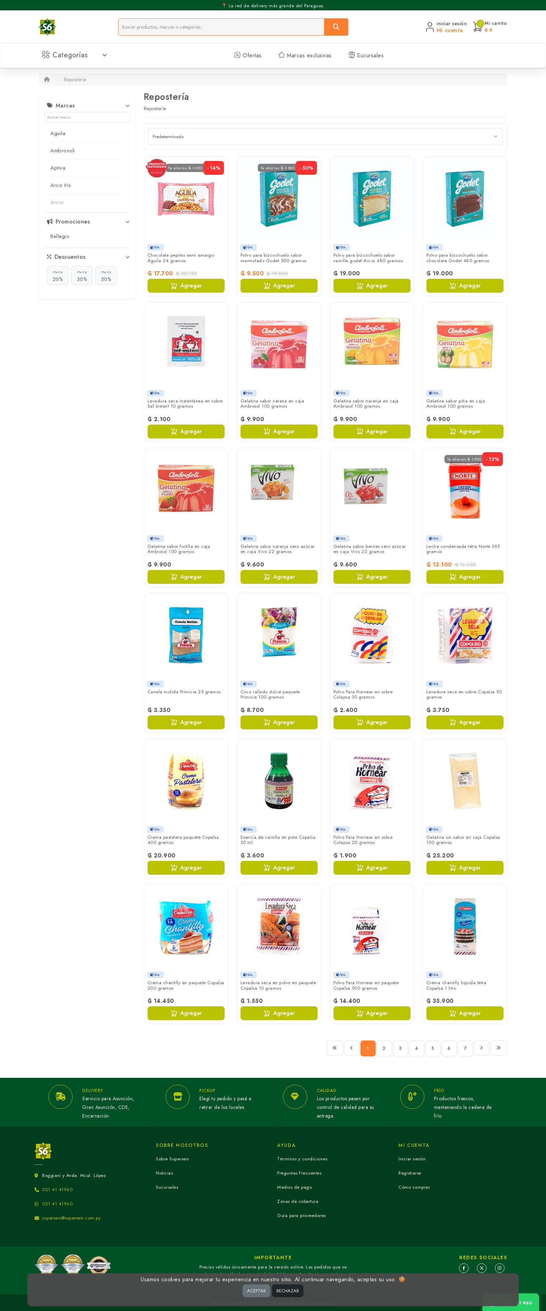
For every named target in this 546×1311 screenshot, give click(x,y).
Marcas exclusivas (305, 55)
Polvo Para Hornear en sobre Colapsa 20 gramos (363, 840)
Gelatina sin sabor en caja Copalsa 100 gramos (463, 840)
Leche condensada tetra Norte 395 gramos (463, 549)
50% (106, 276)
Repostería (75, 79)
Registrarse (409, 1173)
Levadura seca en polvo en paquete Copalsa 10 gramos (278, 985)
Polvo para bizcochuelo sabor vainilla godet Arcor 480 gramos (368, 258)
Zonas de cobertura (297, 1201)
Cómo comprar (414, 1187)
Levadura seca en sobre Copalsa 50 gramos (464, 694)
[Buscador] (221, 27)
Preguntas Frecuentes (299, 1173)
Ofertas (248, 55)
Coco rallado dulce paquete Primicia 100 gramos (270, 694)
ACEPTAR (256, 1291)
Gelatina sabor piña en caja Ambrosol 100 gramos (455, 404)
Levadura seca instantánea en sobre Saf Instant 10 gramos (185, 404)
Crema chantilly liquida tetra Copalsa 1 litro (456, 985)
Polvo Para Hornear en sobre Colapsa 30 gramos (363, 694)
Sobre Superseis (172, 1159)
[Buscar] (336, 27)
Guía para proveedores (301, 1215)
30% (82, 276)
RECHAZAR (287, 1291)
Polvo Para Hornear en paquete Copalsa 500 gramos (366, 985)
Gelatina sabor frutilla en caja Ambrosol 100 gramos (179, 549)
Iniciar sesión (412, 1159)
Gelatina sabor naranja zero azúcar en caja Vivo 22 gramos (278, 549)
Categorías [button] (74, 55)
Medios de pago (294, 1187)
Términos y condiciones (302, 1159)
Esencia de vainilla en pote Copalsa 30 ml (278, 840)
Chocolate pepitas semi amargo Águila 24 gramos (181, 258)
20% (58, 276)
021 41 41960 (57, 1189)
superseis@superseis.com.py (71, 1218)
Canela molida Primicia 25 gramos (184, 691)
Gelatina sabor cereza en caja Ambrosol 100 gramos (272, 404)
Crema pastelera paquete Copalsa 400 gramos (183, 840)
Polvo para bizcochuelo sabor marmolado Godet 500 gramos (274, 258)
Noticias (164, 1173)
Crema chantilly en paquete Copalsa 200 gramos (186, 985)
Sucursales (366, 55)
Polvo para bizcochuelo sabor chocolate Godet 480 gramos (457, 258)
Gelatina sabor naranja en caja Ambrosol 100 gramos (366, 404)
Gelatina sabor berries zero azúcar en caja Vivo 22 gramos (369, 549)
